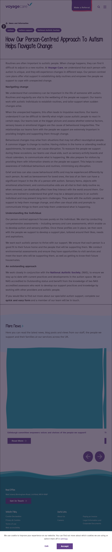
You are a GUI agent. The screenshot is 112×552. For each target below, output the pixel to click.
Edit (46, 546)
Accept (65, 546)
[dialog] (56, 276)
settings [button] (64, 539)
